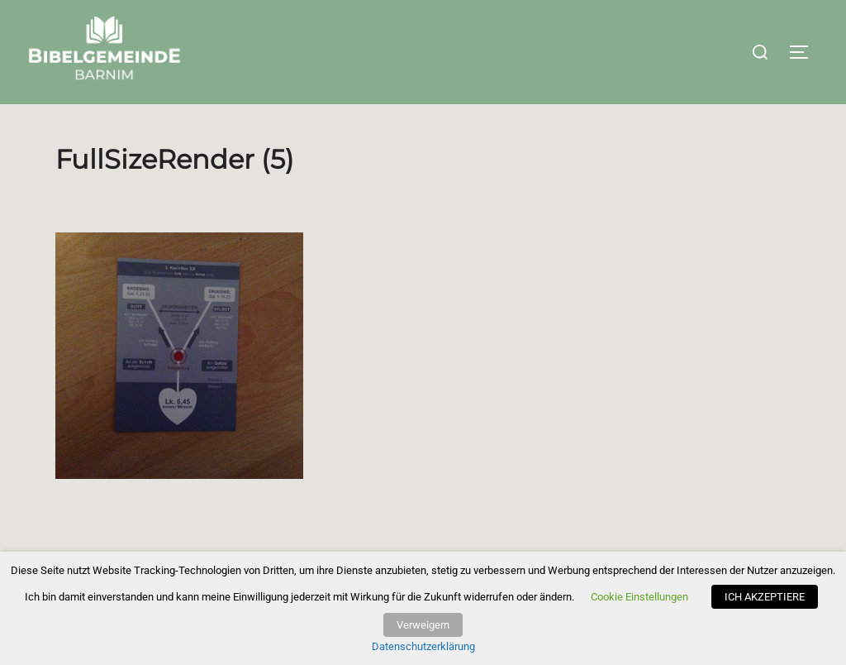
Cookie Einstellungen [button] (639, 597)
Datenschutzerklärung (423, 646)
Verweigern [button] (423, 625)
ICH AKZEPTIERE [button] (765, 597)
